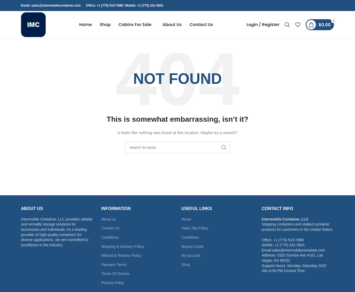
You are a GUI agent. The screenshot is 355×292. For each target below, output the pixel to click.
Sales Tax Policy (194, 228)
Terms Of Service (115, 273)
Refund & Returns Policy (121, 255)
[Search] (287, 24)
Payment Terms (114, 265)
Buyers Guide (192, 246)
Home (186, 219)
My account (190, 255)
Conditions (110, 237)
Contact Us (110, 228)
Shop (185, 265)
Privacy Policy (112, 283)
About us (108, 219)
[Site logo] (33, 24)
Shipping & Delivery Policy (122, 246)
